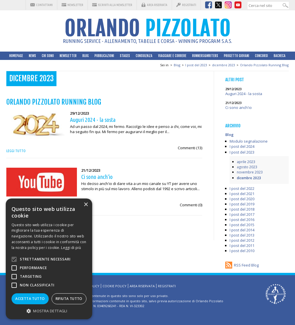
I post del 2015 (242, 224)
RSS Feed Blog (246, 265)
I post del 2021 (242, 193)
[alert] (49, 259)
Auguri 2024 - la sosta (243, 93)
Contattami (44, 5)
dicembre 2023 (223, 65)
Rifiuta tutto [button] (69, 298)
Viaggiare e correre (172, 56)
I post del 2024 (242, 146)
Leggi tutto (16, 151)
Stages (125, 56)
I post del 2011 (242, 245)
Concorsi (261, 56)
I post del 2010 (242, 250)
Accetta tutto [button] (30, 298)
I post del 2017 (242, 214)
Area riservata (157, 5)
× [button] (86, 205)
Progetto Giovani (236, 56)
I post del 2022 (242, 188)
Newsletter (75, 5)
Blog (85, 56)
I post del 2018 (242, 209)
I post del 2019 (242, 204)
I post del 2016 (242, 219)
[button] (49, 310)
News (32, 56)
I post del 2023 (196, 65)
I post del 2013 (242, 235)
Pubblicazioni (104, 56)
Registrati (189, 5)
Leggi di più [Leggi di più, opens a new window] (71, 247)
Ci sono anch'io (238, 107)
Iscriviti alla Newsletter (115, 5)
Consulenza (144, 56)
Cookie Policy (114, 286)
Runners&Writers (205, 56)
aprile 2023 (246, 161)
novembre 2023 (250, 172)
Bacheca (279, 56)
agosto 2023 (247, 167)
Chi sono (48, 56)
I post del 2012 (242, 240)
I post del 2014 (242, 230)
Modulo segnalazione (249, 141)
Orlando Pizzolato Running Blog (264, 65)
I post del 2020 (242, 198)
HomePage (16, 56)
